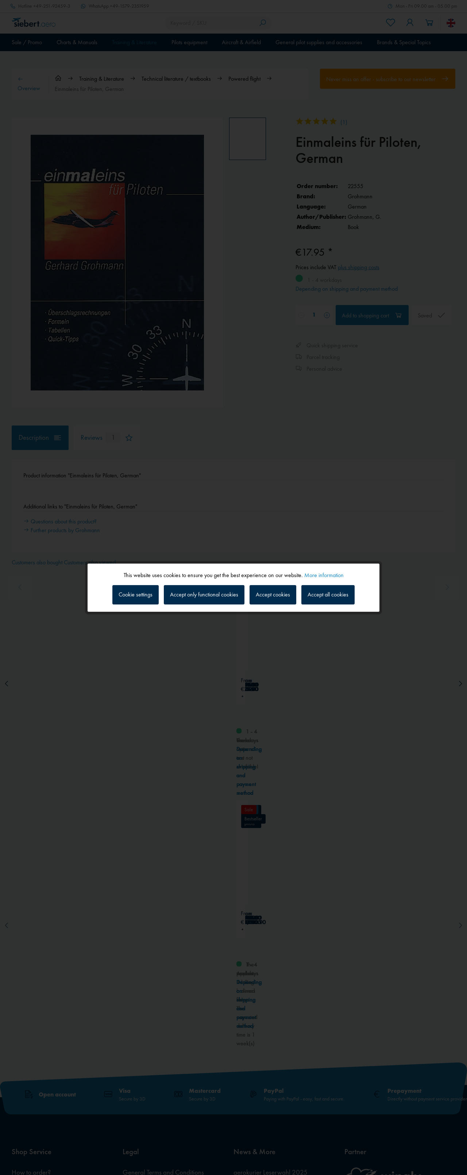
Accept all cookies (328, 594)
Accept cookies (273, 594)
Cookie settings (136, 594)
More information (324, 575)
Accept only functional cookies (204, 594)
